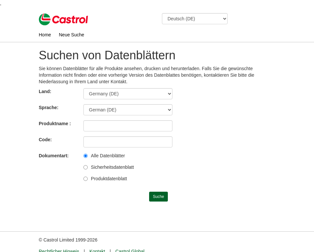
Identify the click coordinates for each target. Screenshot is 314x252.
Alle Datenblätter (108, 155)
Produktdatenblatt (109, 178)
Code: (45, 139)
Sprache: (48, 107)
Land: (45, 91)
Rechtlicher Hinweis (59, 239)
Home (45, 34)
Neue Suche (71, 34)
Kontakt (97, 239)
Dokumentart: (54, 155)
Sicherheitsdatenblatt (112, 167)
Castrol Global (130, 239)
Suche (158, 196)
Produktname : (55, 123)
